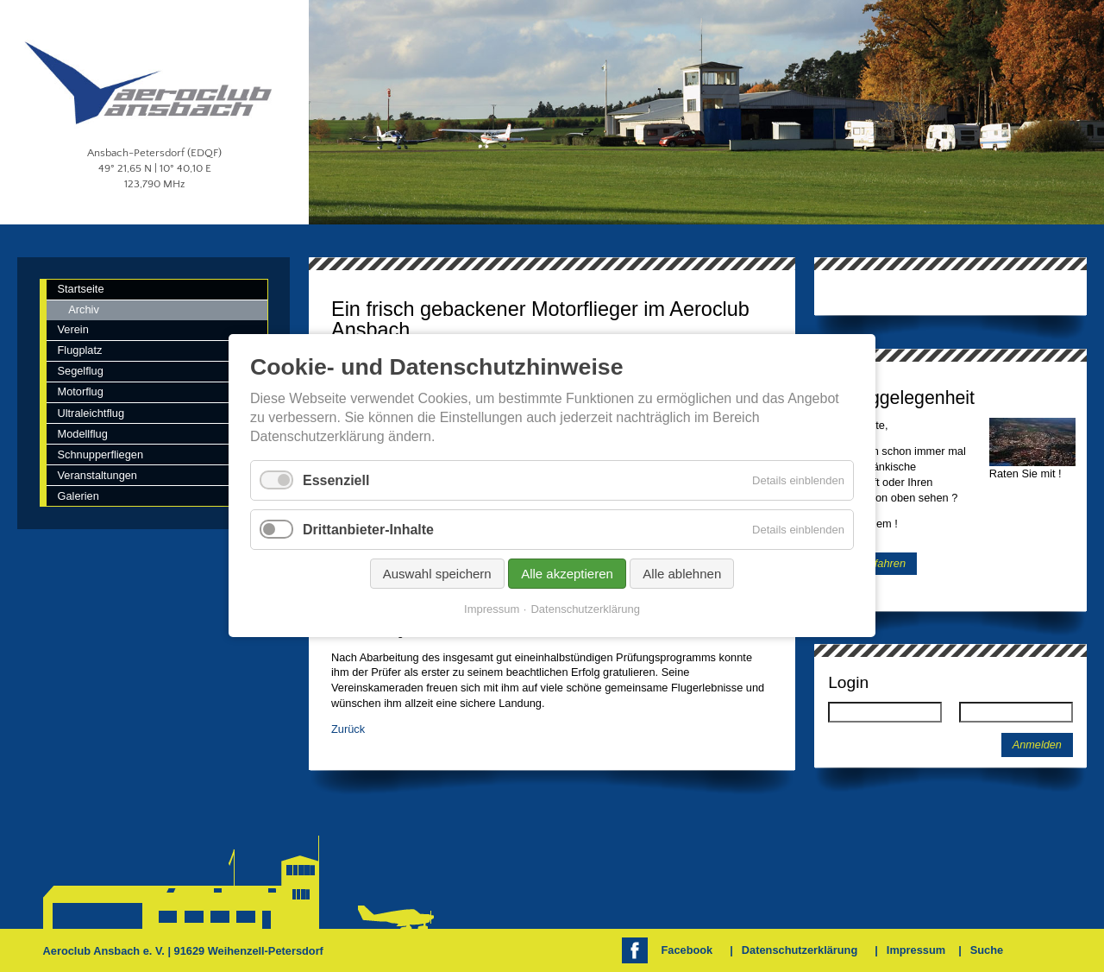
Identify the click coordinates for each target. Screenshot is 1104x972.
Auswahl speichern (437, 574)
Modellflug (82, 433)
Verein (72, 329)
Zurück (348, 729)
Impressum (916, 950)
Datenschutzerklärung (799, 950)
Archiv (83, 309)
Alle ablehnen (682, 574)
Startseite (80, 288)
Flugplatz (79, 350)
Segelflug (80, 370)
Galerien (77, 495)
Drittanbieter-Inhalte (368, 529)
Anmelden (1037, 745)
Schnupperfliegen (100, 454)
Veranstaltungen (97, 475)
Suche (986, 950)
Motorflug (80, 391)
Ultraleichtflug (90, 413)
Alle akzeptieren (567, 574)
